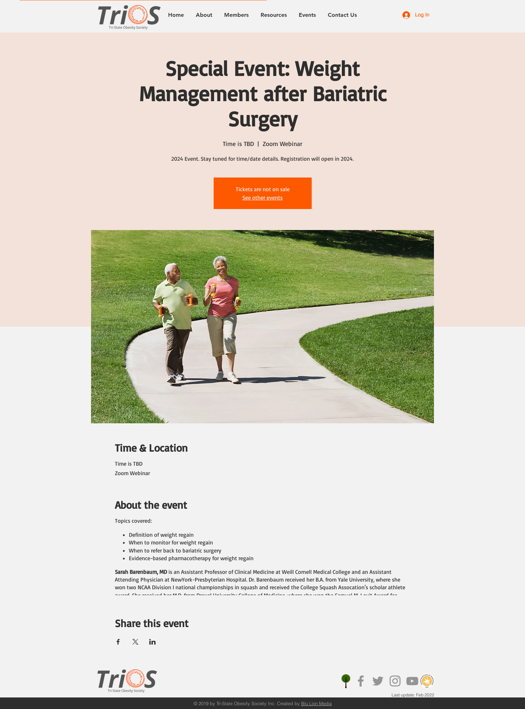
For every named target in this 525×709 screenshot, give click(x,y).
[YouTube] (412, 681)
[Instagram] (395, 681)
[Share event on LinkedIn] (152, 642)
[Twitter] (378, 681)
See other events (262, 197)
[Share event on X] (135, 642)
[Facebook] (360, 681)
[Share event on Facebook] (118, 642)
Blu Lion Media (316, 703)
